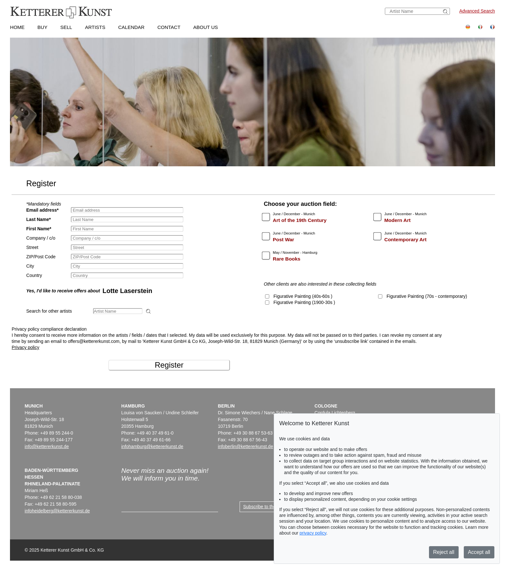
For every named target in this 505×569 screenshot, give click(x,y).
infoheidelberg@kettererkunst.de (57, 510)
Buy (42, 27)
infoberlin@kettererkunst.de (245, 446)
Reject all (443, 552)
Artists (95, 27)
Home (17, 27)
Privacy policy (25, 347)
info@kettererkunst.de (47, 446)
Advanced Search (477, 11)
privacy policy (313, 533)
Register (169, 365)
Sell (66, 27)
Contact (168, 27)
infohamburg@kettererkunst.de (152, 446)
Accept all (479, 552)
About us (205, 27)
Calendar (131, 27)
